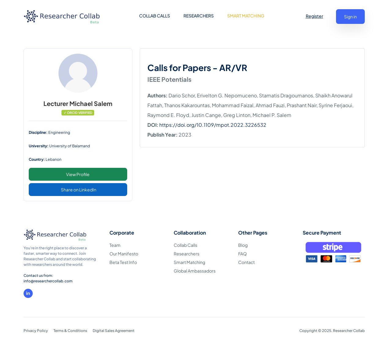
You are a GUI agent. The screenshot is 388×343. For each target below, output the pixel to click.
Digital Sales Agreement (114, 330)
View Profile (78, 174)
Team (114, 245)
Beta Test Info (123, 262)
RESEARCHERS (198, 15)
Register (314, 16)
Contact (246, 262)
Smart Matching (189, 262)
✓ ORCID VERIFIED (78, 113)
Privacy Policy (36, 330)
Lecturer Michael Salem (77, 103)
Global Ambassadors (195, 270)
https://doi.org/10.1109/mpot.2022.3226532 (212, 125)
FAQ (242, 253)
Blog (243, 245)
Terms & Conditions (70, 330)
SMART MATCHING (245, 15)
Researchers (186, 253)
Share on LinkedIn (78, 189)
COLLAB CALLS (154, 15)
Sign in (350, 16)
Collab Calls (185, 245)
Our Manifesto (123, 253)
